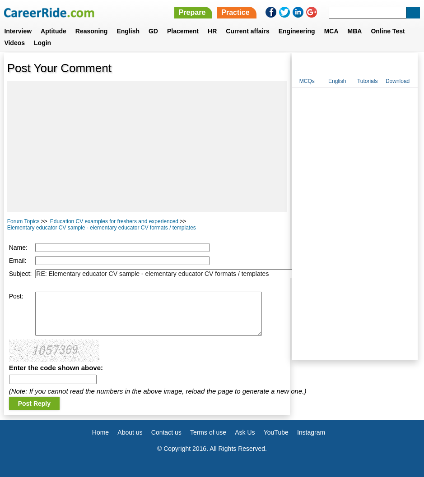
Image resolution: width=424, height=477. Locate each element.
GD (153, 31)
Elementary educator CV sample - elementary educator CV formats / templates (101, 228)
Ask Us (245, 432)
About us (129, 432)
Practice (235, 12)
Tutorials (367, 81)
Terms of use (208, 432)
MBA (355, 31)
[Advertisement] (147, 146)
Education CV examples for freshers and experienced (114, 221)
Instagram (311, 432)
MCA (331, 31)
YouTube (276, 432)
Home (100, 432)
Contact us (166, 432)
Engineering (297, 31)
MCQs (307, 81)
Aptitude (53, 31)
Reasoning (91, 31)
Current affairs (247, 31)
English (128, 31)
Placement (183, 31)
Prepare (192, 12)
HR (212, 31)
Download (398, 81)
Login (42, 42)
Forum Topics (23, 221)
